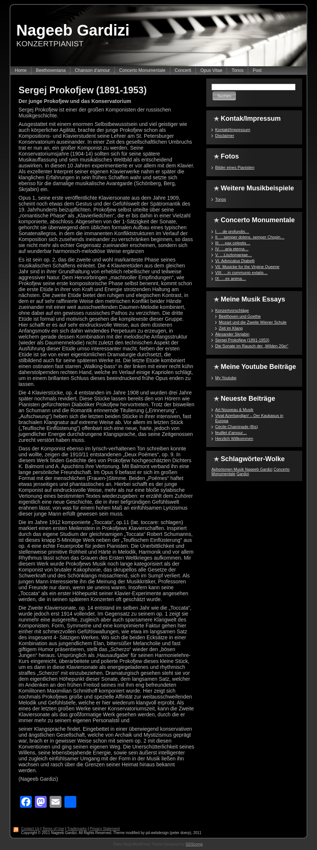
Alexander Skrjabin (232, 334)
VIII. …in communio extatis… (241, 272)
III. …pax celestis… (232, 243)
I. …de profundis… (232, 231)
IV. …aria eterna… (231, 249)
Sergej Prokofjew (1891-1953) (83, 90)
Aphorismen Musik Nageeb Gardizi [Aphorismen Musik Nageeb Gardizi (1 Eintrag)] (242, 469)
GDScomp (194, 844)
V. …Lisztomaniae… (233, 255)
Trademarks (77, 829)
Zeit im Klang (231, 328)
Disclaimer (224, 135)
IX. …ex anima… (230, 278)
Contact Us (30, 829)
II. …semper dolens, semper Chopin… (249, 237)
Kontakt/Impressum (232, 129)
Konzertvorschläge (232, 310)
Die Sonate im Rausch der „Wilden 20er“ (251, 346)
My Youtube (226, 378)
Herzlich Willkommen (234, 438)
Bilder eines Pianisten (234, 167)
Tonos (220, 199)
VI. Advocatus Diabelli (234, 261)
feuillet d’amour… (231, 432)
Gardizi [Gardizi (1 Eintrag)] (243, 473)
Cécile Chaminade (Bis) (236, 426)
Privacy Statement (105, 829)
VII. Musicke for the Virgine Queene (247, 266)
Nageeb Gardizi (73, 30)
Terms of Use (53, 829)
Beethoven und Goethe (240, 316)
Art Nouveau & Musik (234, 409)
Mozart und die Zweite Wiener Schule (253, 322)
